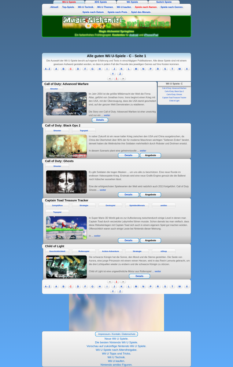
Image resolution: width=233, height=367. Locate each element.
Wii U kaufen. (116, 361)
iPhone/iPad (151, 34)
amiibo (163, 205)
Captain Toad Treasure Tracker (174, 98)
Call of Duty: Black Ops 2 (174, 91)
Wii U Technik (85, 7)
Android (133, 34)
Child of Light (174, 101)
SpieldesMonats (137, 205)
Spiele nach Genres (172, 7)
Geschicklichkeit (57, 251)
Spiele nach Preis (117, 12)
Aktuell (54, 7)
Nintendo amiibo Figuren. (116, 364)
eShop (164, 251)
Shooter (54, 89)
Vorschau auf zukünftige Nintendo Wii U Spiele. (116, 346)
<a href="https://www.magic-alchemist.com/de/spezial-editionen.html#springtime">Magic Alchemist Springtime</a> (116, 312)
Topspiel (84, 130)
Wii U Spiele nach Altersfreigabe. (116, 349)
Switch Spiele (164, 2)
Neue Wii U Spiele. (116, 338)
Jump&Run (57, 205)
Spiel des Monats (141, 12)
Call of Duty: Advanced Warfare (174, 88)
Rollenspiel (83, 251)
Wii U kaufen (124, 7)
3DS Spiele (101, 2)
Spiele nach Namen (146, 7)
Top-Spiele (68, 7)
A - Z (47, 69)
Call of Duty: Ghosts (174, 94)
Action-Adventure (110, 251)
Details (100, 120)
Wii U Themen (105, 7)
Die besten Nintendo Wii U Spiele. (116, 342)
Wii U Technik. (116, 357)
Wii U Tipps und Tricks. (116, 353)
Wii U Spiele (69, 2)
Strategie (84, 205)
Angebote (150, 155)
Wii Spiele (132, 2)
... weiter (105, 115)
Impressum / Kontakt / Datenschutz (116, 334)
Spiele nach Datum (93, 12)
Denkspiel (110, 205)
